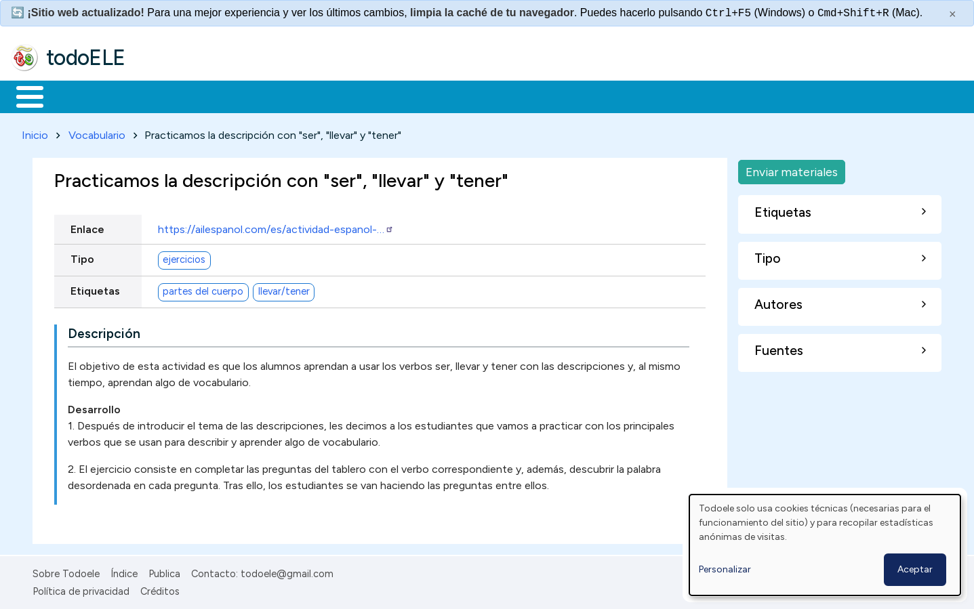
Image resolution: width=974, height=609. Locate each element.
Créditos (160, 589)
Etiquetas (95, 288)
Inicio (23, 95)
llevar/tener (284, 289)
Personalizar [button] (725, 569)
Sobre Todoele (66, 571)
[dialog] (824, 545)
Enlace (87, 226)
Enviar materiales (792, 169)
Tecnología (405, 95)
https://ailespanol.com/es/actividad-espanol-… (276, 226)
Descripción (104, 331)
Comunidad (495, 95)
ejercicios (184, 257)
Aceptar (915, 569)
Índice (124, 571)
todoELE (85, 57)
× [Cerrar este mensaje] (952, 14)
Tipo (82, 256)
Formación (163, 95)
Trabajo (244, 95)
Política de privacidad (81, 589)
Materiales (76, 95)
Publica (164, 571)
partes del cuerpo (203, 289)
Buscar (557, 95)
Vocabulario (96, 132)
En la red (320, 95)
